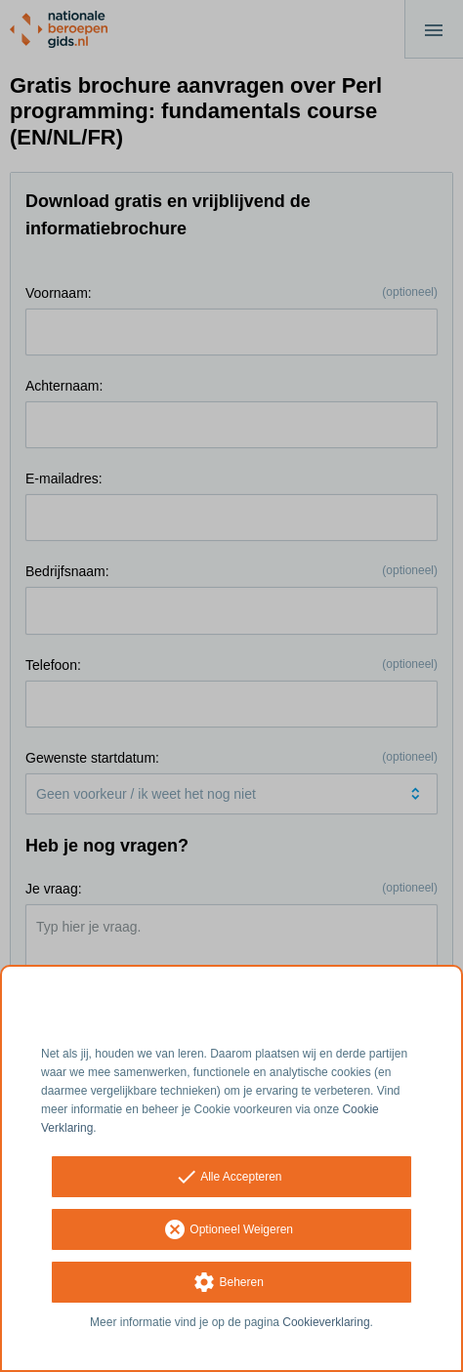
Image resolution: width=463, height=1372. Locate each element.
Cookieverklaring (325, 1322)
